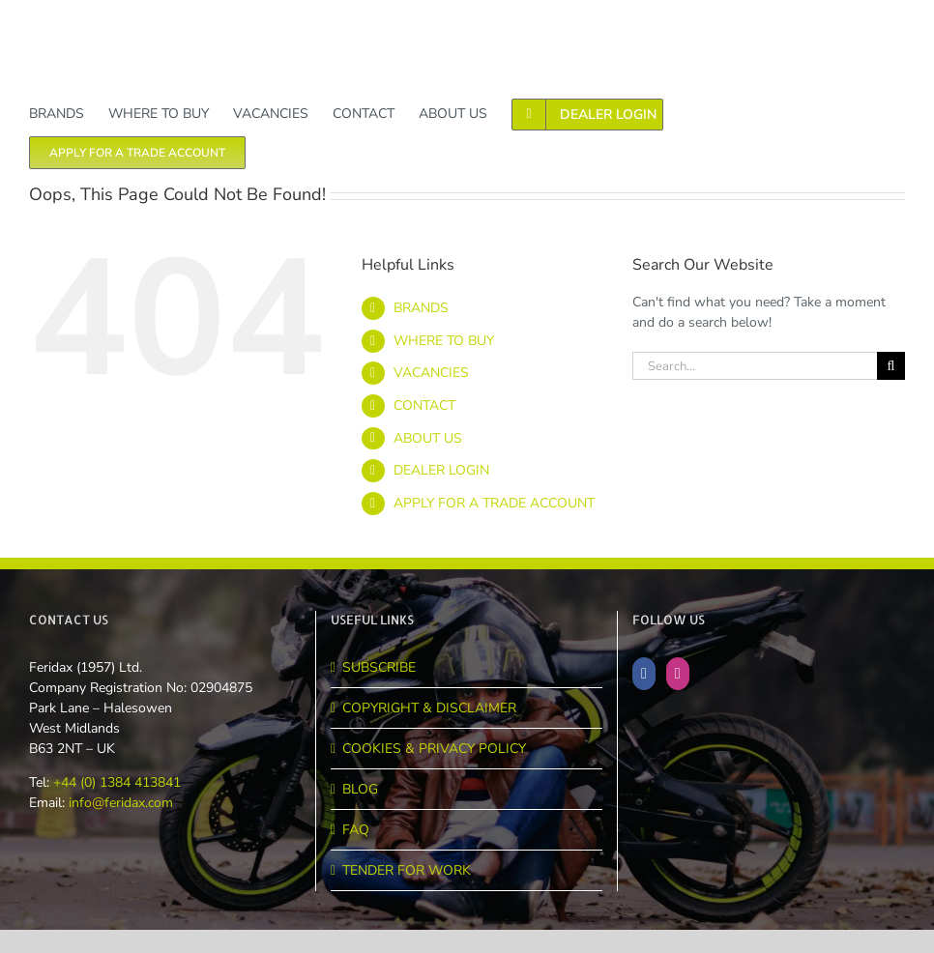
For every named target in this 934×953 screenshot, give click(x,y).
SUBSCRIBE (379, 667)
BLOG (360, 789)
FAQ (355, 830)
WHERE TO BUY (444, 341)
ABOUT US (428, 438)
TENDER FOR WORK (406, 870)
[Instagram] (677, 673)
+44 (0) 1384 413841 (115, 782)
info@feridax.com (121, 803)
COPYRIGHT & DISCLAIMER (429, 708)
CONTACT (424, 405)
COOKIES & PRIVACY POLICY (434, 748)
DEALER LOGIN (441, 470)
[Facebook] (644, 673)
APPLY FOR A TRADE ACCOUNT (494, 503)
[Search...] (754, 366)
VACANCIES (431, 372)
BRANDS (421, 308)
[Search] (891, 366)
